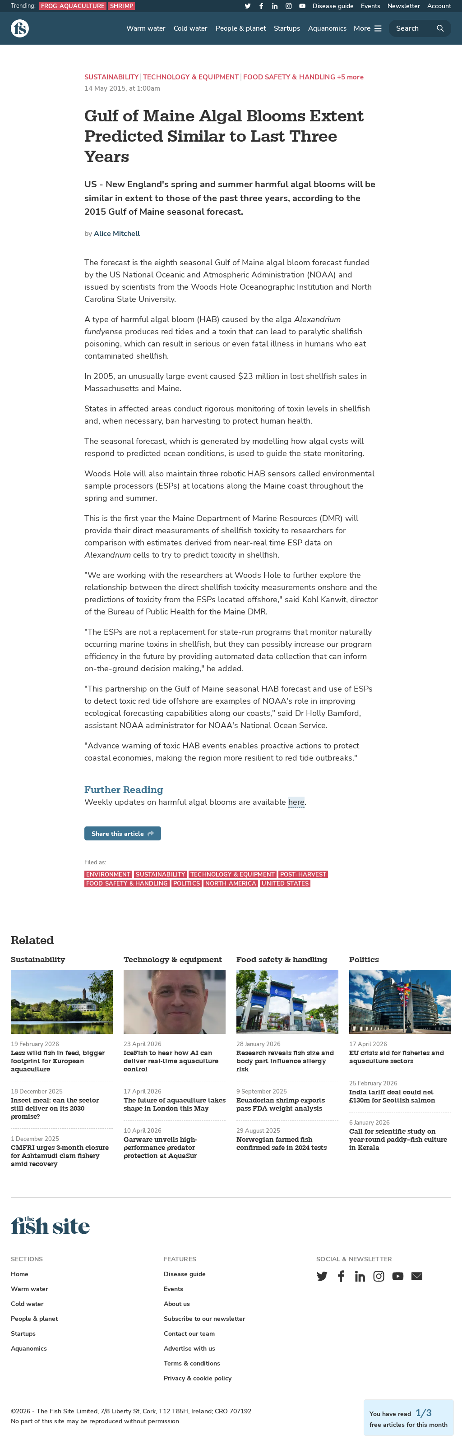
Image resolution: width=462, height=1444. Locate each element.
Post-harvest (303, 874)
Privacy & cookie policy (197, 1378)
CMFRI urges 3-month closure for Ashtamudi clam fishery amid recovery (60, 1156)
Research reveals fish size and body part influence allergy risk (285, 1061)
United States (285, 883)
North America (231, 883)
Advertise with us (189, 1348)
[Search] (420, 28)
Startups (287, 28)
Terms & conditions (192, 1363)
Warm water (146, 28)
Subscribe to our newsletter (204, 1319)
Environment (108, 874)
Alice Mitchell (117, 234)
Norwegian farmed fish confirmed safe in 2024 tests (281, 1144)
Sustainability (111, 77)
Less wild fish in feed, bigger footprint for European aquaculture (58, 1061)
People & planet (241, 28)
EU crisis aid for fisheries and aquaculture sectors (396, 1057)
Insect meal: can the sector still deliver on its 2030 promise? (55, 1109)
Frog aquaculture (73, 6)
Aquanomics (327, 28)
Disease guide (333, 6)
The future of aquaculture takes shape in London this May (175, 1105)
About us (177, 1304)
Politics (186, 883)
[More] (368, 28)
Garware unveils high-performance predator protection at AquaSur (160, 1148)
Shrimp (121, 6)
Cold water (191, 28)
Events (370, 6)
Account (439, 6)
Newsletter (404, 6)
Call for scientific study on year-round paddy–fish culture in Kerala (398, 1140)
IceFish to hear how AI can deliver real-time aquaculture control (171, 1061)
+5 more (350, 77)
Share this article (123, 834)
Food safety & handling (289, 77)
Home (19, 1274)
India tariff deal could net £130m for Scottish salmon (392, 1097)
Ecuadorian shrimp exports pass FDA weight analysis (280, 1105)
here (296, 802)
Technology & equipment (191, 77)
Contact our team (189, 1333)
